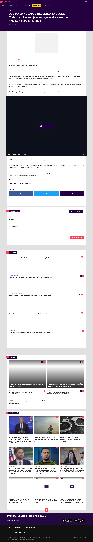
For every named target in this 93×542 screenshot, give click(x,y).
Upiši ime (11, 219)
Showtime (16, 10)
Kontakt (29, 537)
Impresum (22, 537)
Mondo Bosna (30, 527)
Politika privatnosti (12, 539)
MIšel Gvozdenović (25, 183)
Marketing (15, 537)
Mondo (10, 527)
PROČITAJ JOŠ (14, 413)
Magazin (11, 10)
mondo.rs (14, 59)
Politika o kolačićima (38, 537)
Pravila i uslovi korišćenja (27, 539)
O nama (9, 537)
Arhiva (48, 537)
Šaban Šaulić (13, 183)
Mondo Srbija (19, 527)
